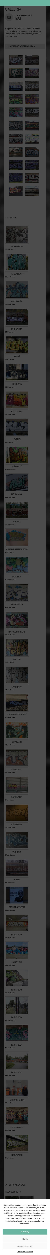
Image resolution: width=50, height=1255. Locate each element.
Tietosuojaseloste (25, 1252)
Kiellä (25, 1239)
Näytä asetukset (25, 1246)
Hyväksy (25, 1231)
